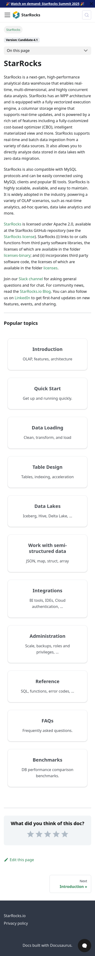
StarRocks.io (15, 915)
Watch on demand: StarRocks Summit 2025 (45, 3)
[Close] (91, 4)
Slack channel (31, 278)
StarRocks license (19, 236)
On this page (18, 50)
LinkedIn (22, 297)
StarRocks (12, 224)
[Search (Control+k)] (86, 14)
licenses (50, 268)
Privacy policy (16, 923)
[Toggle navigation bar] (7, 14)
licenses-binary (17, 255)
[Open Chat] (84, 945)
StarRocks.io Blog (35, 291)
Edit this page (19, 859)
